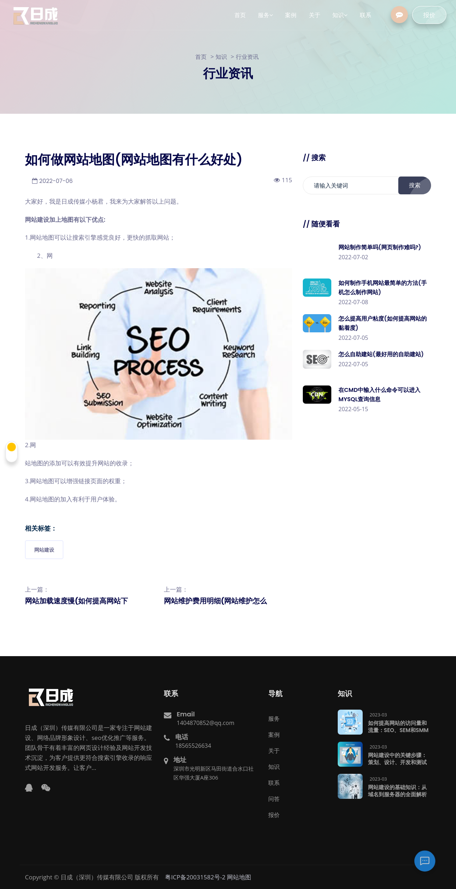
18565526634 (193, 745)
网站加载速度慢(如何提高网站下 (76, 601)
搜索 (418, 185)
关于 (274, 750)
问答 (274, 798)
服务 (274, 718)
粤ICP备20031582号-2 (195, 877)
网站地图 (239, 877)
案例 (274, 734)
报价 (433, 15)
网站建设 (44, 549)
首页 (201, 57)
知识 (221, 57)
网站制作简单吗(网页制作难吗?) (379, 247)
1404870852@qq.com (205, 722)
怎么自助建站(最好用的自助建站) (381, 354)
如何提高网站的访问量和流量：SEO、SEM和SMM (398, 726)
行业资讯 (247, 57)
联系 (274, 782)
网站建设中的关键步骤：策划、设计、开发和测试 (397, 758)
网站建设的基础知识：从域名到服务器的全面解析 (397, 790)
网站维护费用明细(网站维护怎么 (215, 601)
